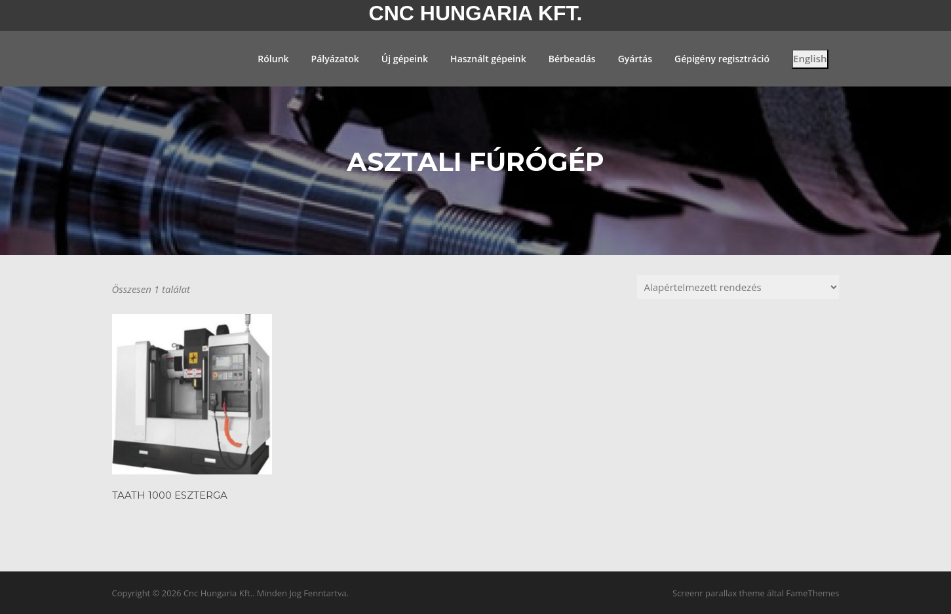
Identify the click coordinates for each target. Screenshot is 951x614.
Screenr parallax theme (718, 593)
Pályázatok (335, 58)
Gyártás (635, 58)
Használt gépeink (488, 58)
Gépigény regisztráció (721, 58)
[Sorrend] (738, 287)
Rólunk (273, 58)
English (809, 58)
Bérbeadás (572, 58)
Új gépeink (404, 58)
